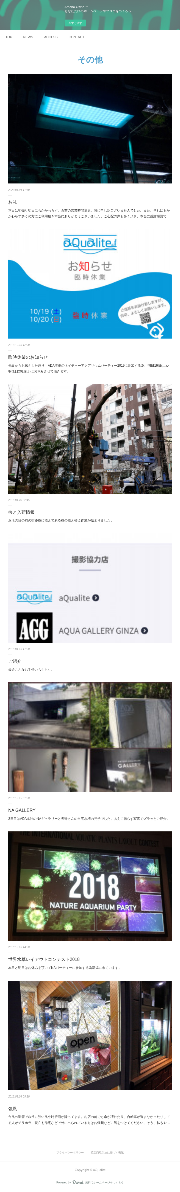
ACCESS (50, 37)
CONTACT (76, 37)
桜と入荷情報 (21, 512)
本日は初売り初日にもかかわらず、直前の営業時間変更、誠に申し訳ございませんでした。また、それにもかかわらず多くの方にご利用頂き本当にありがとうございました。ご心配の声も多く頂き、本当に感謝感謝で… (89, 213)
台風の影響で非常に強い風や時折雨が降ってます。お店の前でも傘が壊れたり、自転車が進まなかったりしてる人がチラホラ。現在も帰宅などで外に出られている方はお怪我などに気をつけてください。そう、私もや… (89, 1120)
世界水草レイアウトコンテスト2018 (44, 959)
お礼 (12, 202)
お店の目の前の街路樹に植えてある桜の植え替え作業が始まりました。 (61, 520)
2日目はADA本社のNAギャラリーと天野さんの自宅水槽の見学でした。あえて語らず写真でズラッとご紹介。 (89, 819)
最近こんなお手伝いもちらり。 (31, 670)
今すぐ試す (75, 23)
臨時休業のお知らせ (28, 357)
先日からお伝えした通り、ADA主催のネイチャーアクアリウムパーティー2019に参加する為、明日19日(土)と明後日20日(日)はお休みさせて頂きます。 (89, 369)
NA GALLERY (21, 810)
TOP (8, 37)
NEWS (28, 37)
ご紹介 (14, 661)
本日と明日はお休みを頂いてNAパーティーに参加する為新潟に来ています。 (65, 968)
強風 (12, 1108)
